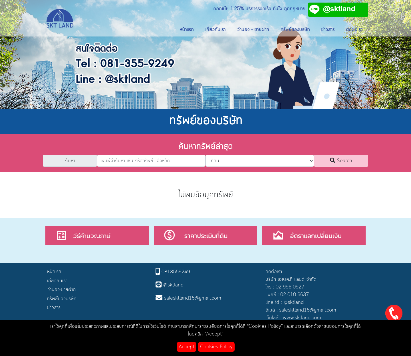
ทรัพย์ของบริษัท (295, 29)
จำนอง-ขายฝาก (61, 289)
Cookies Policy (216, 346)
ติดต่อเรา (354, 29)
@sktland (293, 302)
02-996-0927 (290, 287)
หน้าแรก (187, 29)
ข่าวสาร (328, 29)
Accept (186, 346)
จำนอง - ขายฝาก (253, 29)
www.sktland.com (302, 317)
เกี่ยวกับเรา (215, 29)
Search (341, 160)
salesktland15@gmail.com (307, 310)
